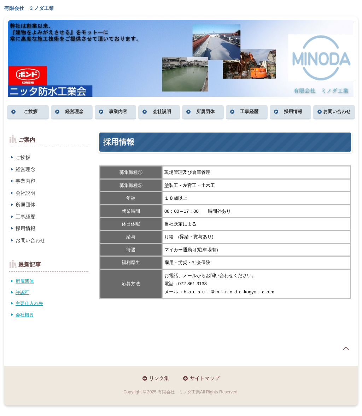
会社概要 (25, 314)
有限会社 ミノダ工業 (29, 8)
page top (345, 348)
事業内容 (118, 111)
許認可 (22, 292)
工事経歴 (249, 111)
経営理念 (74, 111)
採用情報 (293, 111)
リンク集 (159, 378)
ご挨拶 (30, 111)
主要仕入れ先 (29, 303)
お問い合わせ (337, 111)
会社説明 (162, 111)
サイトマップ (205, 378)
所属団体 (205, 111)
